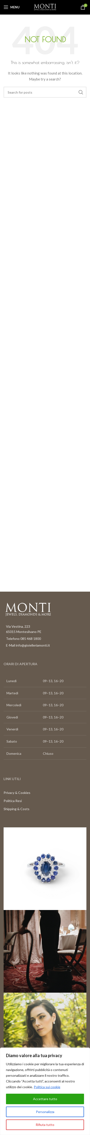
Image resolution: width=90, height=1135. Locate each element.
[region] (45, 1091)
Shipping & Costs (16, 809)
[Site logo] (45, 7)
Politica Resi (13, 801)
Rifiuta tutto (45, 1125)
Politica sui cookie (47, 1087)
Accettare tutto (45, 1099)
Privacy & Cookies (17, 793)
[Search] (45, 92)
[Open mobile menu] (11, 7)
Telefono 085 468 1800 (23, 639)
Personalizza (45, 1112)
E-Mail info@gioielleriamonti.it (28, 645)
